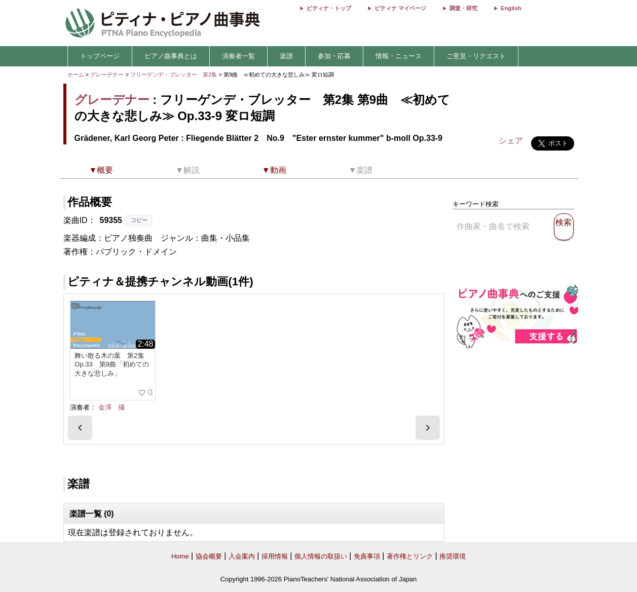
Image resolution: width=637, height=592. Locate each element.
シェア (511, 140)
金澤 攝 (111, 407)
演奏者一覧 (238, 56)
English (511, 8)
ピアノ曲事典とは (170, 56)
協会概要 (209, 556)
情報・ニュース (399, 56)
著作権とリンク (410, 556)
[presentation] (80, 428)
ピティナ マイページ (400, 8)
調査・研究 (463, 8)
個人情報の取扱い (320, 556)
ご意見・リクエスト (476, 56)
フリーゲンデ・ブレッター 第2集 (174, 74)
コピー (139, 220)
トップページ (100, 56)
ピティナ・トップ (329, 8)
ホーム (75, 74)
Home (180, 556)
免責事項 (367, 556)
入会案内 (242, 556)
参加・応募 (334, 56)
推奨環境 (452, 556)
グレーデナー (107, 74)
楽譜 (286, 56)
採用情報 (274, 556)
